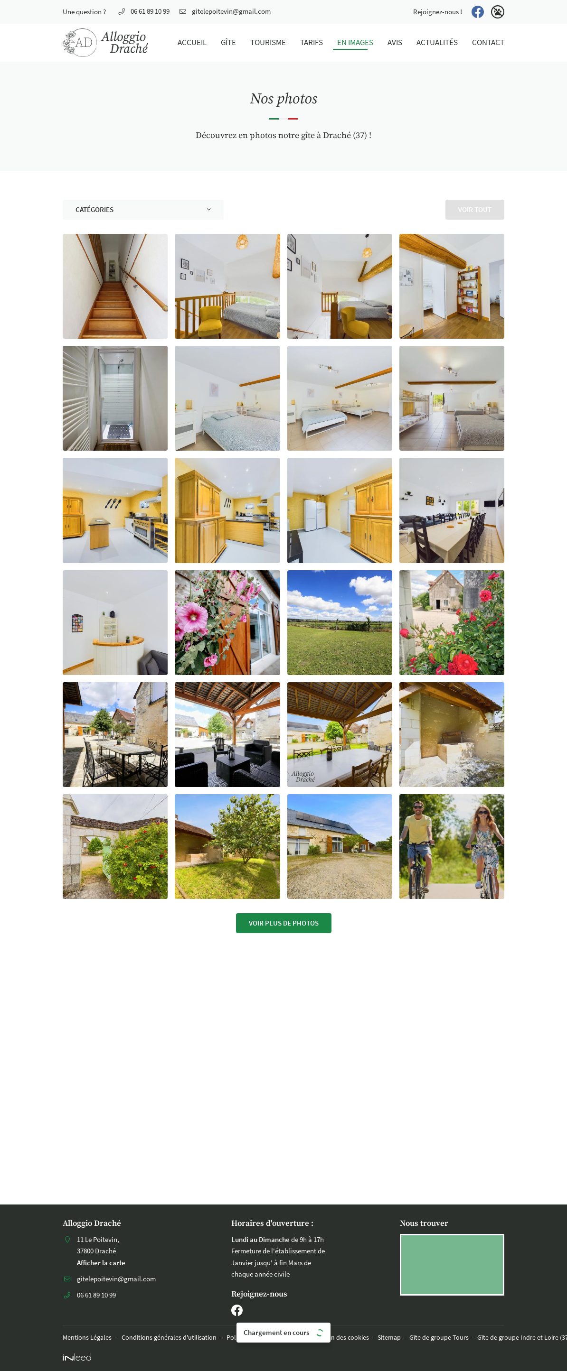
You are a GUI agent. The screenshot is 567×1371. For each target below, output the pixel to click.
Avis (394, 42)
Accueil (192, 42)
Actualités (437, 42)
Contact (488, 42)
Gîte (228, 42)
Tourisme (268, 42)
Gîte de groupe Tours (439, 1338)
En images (355, 42)
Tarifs (311, 42)
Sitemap (389, 1338)
